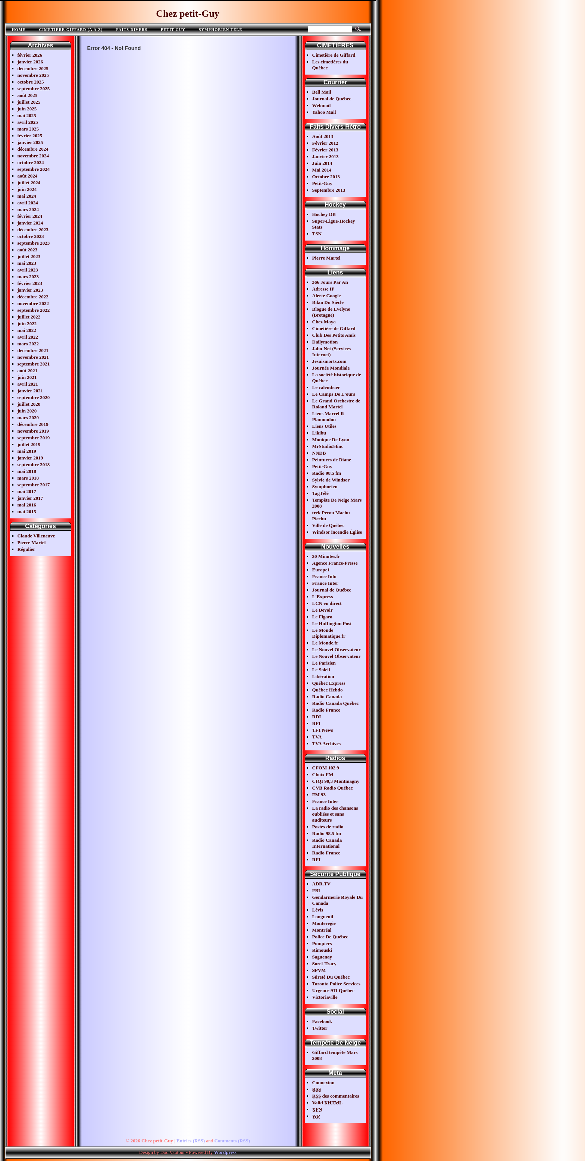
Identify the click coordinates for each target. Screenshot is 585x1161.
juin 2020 (27, 411)
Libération (323, 676)
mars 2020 (28, 417)
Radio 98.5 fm (326, 473)
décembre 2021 (33, 350)
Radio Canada (327, 696)
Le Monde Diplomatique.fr (328, 633)
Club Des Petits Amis (334, 335)
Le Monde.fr (325, 643)
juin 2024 (27, 189)
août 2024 (28, 176)
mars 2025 (28, 129)
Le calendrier (326, 387)
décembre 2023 (33, 229)
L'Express (322, 596)
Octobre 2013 (326, 176)
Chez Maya (324, 321)
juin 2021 (27, 377)
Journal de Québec (331, 98)
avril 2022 (28, 337)
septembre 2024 (34, 169)
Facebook (322, 1021)
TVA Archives (326, 743)
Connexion (323, 1082)
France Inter (325, 583)
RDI (316, 716)
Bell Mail (321, 92)
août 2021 (28, 370)
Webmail (321, 105)
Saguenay (322, 957)
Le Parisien (324, 663)
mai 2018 (27, 471)
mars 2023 (28, 276)
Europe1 (321, 569)
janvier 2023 (30, 290)
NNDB (319, 453)
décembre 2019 (33, 424)
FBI (316, 890)
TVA (317, 737)
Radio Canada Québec (335, 703)
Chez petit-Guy (187, 13)
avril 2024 (28, 202)
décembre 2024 (33, 149)
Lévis (317, 910)
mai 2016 (27, 505)
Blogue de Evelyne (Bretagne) (331, 312)
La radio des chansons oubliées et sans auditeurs (335, 814)
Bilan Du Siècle (328, 302)
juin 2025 (27, 109)
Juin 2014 (322, 163)
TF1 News (322, 730)
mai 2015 (27, 511)
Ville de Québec (328, 525)
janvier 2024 (30, 223)
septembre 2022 (34, 310)
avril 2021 (28, 384)
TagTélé (320, 493)
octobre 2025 (31, 82)
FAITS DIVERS (131, 30)
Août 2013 (323, 136)
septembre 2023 (34, 243)
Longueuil (322, 916)
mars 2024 (28, 209)
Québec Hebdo (327, 690)
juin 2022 (27, 323)
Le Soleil (321, 669)
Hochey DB (324, 214)
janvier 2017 (30, 498)
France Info (324, 576)
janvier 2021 (30, 390)
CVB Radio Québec (332, 788)
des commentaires (335, 1096)
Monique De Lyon (331, 439)
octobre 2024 (31, 162)
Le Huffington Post (332, 623)
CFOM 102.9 (325, 768)
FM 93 (319, 794)
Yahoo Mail (324, 112)
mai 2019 (27, 451)
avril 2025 (28, 122)
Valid (327, 1102)
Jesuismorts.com (329, 361)
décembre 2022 (33, 296)
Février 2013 (325, 150)
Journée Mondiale (331, 368)
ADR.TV (321, 884)
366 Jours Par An (330, 282)
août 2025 (28, 95)
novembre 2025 (33, 75)
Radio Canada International (327, 843)
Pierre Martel (32, 542)
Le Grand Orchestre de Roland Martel (336, 404)
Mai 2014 (322, 170)
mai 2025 (27, 115)
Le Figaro (322, 616)
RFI (316, 723)
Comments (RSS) (232, 1140)
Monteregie (324, 923)
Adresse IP (323, 289)
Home (19, 30)
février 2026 (30, 55)
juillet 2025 (29, 102)
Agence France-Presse (335, 563)
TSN (317, 233)
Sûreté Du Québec (331, 977)
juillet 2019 (29, 444)
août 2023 (28, 249)
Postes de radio (328, 826)
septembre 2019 (34, 437)
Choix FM (323, 774)
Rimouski (322, 950)
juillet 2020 (29, 404)
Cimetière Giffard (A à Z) (71, 30)
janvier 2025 (30, 142)
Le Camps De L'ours (333, 394)
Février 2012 (325, 143)
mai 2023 (27, 263)
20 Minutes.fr (326, 556)
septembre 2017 (34, 484)
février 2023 (30, 283)
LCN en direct (327, 603)
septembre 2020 (34, 397)
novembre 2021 (33, 357)
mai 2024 (27, 196)
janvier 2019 (30, 458)
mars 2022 (28, 343)
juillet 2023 (29, 256)
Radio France (326, 710)
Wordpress (225, 1152)
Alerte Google (326, 295)
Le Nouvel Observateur (336, 649)
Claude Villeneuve (36, 536)
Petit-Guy (173, 30)
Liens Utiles (324, 426)
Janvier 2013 (325, 156)
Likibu (319, 433)
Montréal (322, 930)
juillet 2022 (29, 317)
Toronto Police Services (336, 983)
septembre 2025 (34, 88)
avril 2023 (28, 270)
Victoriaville (325, 997)
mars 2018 (28, 478)
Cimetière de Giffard (334, 55)
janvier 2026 (30, 62)
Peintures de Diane (331, 459)
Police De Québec (330, 936)
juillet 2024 (29, 182)
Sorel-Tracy (324, 963)
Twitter (320, 1028)
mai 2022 (27, 330)
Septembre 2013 (328, 190)
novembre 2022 (33, 303)
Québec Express (328, 683)
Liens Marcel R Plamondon (328, 416)
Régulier (26, 549)
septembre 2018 (34, 464)
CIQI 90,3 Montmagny (336, 781)
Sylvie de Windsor (331, 480)
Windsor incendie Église (337, 532)
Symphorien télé (221, 30)
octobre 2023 (31, 236)
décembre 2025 (33, 68)
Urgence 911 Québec (333, 990)
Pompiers (322, 943)
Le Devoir (322, 610)
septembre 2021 (34, 364)
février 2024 (30, 216)
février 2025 (30, 135)
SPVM (319, 970)
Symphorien (325, 486)
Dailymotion (325, 342)
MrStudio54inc (328, 446)
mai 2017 (27, 491)
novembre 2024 (33, 156)
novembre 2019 (33, 431)
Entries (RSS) (190, 1140)
